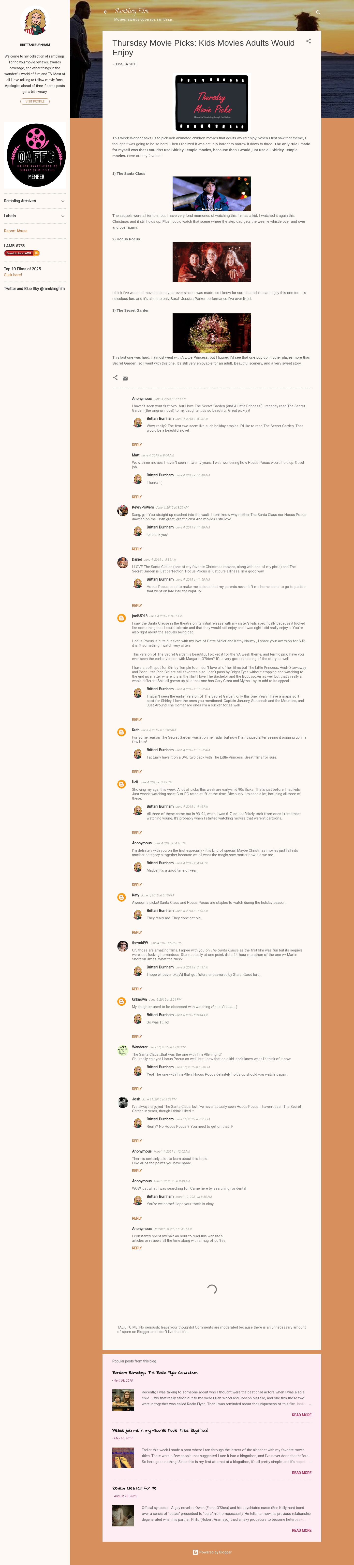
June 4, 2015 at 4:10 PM (170, 843)
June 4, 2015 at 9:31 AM (165, 616)
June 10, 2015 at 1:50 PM (193, 1067)
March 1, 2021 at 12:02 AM (172, 1151)
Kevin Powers (143, 507)
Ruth (135, 730)
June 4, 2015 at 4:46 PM (192, 806)
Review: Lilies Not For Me (134, 1488)
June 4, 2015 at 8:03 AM (192, 419)
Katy (135, 895)
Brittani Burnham (160, 418)
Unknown (139, 999)
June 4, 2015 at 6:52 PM (166, 943)
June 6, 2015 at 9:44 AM (192, 1015)
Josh (136, 1099)
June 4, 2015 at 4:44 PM (192, 863)
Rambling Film (131, 11)
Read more (301, 1415)
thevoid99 (140, 943)
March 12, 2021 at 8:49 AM (172, 1181)
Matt (135, 455)
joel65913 (140, 616)
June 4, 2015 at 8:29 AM (172, 507)
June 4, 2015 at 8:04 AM (157, 455)
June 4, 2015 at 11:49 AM (193, 475)
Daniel (137, 559)
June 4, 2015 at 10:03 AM (158, 730)
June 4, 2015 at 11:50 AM (193, 579)
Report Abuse (16, 231)
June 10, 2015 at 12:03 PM (167, 1047)
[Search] (318, 13)
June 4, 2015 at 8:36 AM (160, 559)
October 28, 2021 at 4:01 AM (173, 1229)
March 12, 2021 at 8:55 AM (194, 1197)
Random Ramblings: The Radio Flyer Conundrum (154, 1373)
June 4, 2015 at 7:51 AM (170, 399)
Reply (137, 445)
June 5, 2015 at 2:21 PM (165, 999)
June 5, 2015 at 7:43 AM (192, 911)
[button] (308, 42)
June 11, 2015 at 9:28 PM (159, 1099)
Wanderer (140, 1047)
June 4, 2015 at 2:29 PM (156, 782)
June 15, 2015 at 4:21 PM (193, 1119)
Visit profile (35, 101)
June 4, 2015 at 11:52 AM (193, 689)
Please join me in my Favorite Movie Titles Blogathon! (159, 1431)
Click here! (13, 275)
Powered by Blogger (212, 1552)
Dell (135, 782)
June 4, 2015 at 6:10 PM (157, 895)
